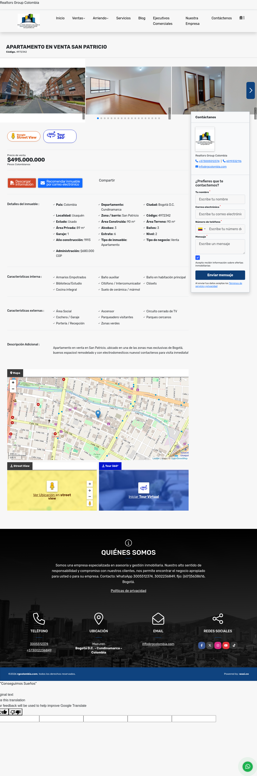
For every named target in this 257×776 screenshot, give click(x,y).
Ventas (77, 18)
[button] (98, 118)
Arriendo (99, 18)
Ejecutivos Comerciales (163, 21)
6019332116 (233, 161)
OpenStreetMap (179, 458)
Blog (141, 18)
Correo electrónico (208, 206)
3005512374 (39, 644)
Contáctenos (222, 18)
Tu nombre (202, 192)
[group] (42, 91)
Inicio (60, 18)
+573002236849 (39, 650)
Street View (24, 136)
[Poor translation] (15, 711)
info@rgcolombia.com (213, 166)
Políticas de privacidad (128, 591)
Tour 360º (56, 135)
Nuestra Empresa (192, 21)
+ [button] (13, 383)
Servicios (123, 18)
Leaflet (156, 458)
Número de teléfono (208, 221)
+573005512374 (209, 161)
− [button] (13, 389)
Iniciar (144, 497)
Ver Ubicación (44, 495)
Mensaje (201, 236)
